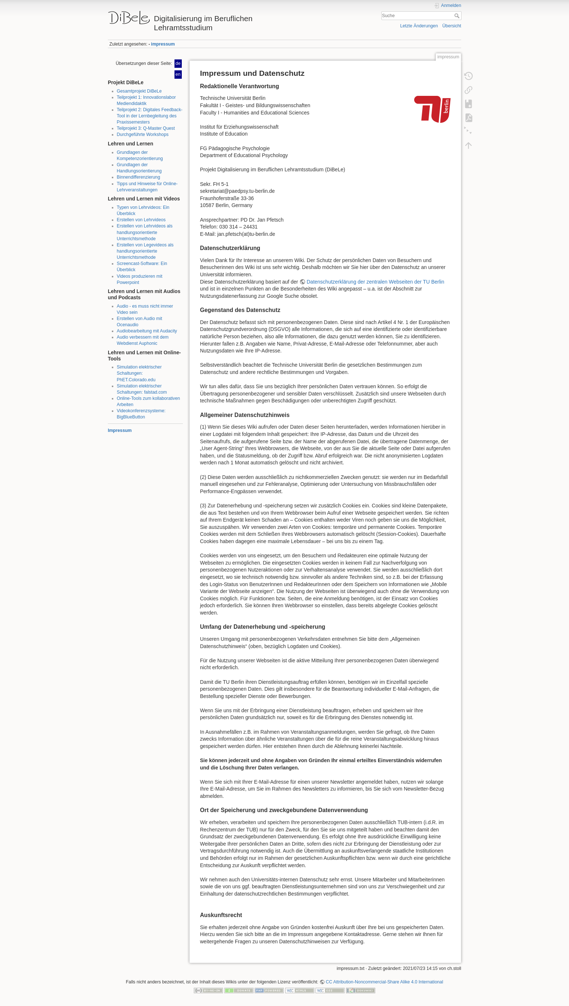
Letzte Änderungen (419, 25)
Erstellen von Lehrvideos (141, 219)
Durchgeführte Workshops (143, 134)
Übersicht (451, 25)
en (178, 74)
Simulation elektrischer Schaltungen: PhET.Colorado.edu (139, 373)
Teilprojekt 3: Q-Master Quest (146, 128)
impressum (163, 44)
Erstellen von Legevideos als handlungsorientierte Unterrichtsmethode (145, 251)
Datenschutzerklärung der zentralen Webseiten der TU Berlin (375, 282)
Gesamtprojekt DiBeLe (139, 91)
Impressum (120, 430)
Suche (457, 15)
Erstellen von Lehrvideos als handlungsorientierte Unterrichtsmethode (145, 232)
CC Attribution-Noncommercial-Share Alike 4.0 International (384, 981)
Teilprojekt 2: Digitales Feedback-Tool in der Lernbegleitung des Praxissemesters (150, 116)
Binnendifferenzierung (138, 177)
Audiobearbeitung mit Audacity (147, 331)
